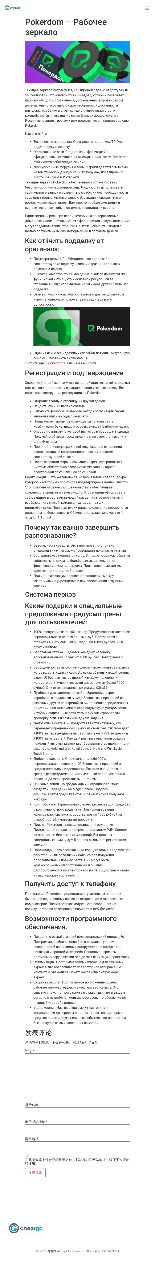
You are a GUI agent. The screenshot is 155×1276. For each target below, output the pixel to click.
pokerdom (55, 363)
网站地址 (31, 1139)
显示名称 (33, 1105)
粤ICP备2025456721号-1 (102, 1251)
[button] (147, 7)
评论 (29, 1051)
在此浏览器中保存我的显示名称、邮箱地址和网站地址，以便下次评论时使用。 (77, 1161)
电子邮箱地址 (36, 1122)
